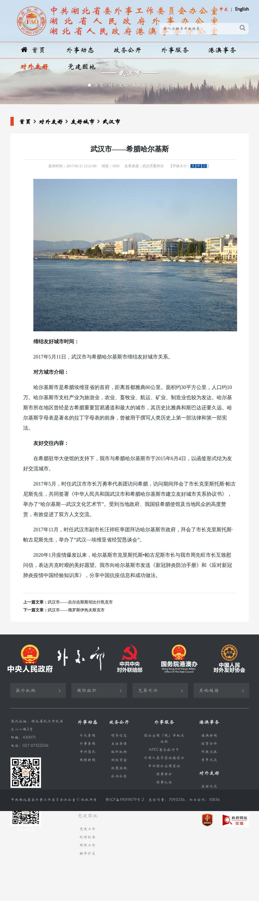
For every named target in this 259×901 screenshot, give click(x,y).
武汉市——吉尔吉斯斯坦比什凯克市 (80, 602)
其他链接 (209, 690)
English (242, 9)
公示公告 (119, 776)
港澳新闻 (209, 735)
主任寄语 (119, 743)
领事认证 (164, 782)
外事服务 (174, 50)
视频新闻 (87, 760)
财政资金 (119, 760)
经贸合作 (209, 743)
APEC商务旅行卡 (164, 750)
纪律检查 (87, 837)
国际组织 (86, 690)
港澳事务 (222, 50)
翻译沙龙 (87, 853)
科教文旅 (209, 752)
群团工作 (87, 845)
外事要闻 (87, 743)
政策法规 (119, 768)
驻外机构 (25, 690)
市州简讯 (87, 752)
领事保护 (164, 774)
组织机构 (119, 752)
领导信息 (119, 735)
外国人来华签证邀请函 (164, 758)
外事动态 (80, 50)
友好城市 (142, 85)
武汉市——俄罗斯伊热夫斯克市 (76, 610)
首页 (33, 50)
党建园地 (81, 66)
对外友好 (34, 66)
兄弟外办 (148, 690)
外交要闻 (87, 735)
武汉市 (164, 85)
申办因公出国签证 (164, 766)
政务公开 (127, 50)
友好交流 (209, 786)
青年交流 (209, 760)
